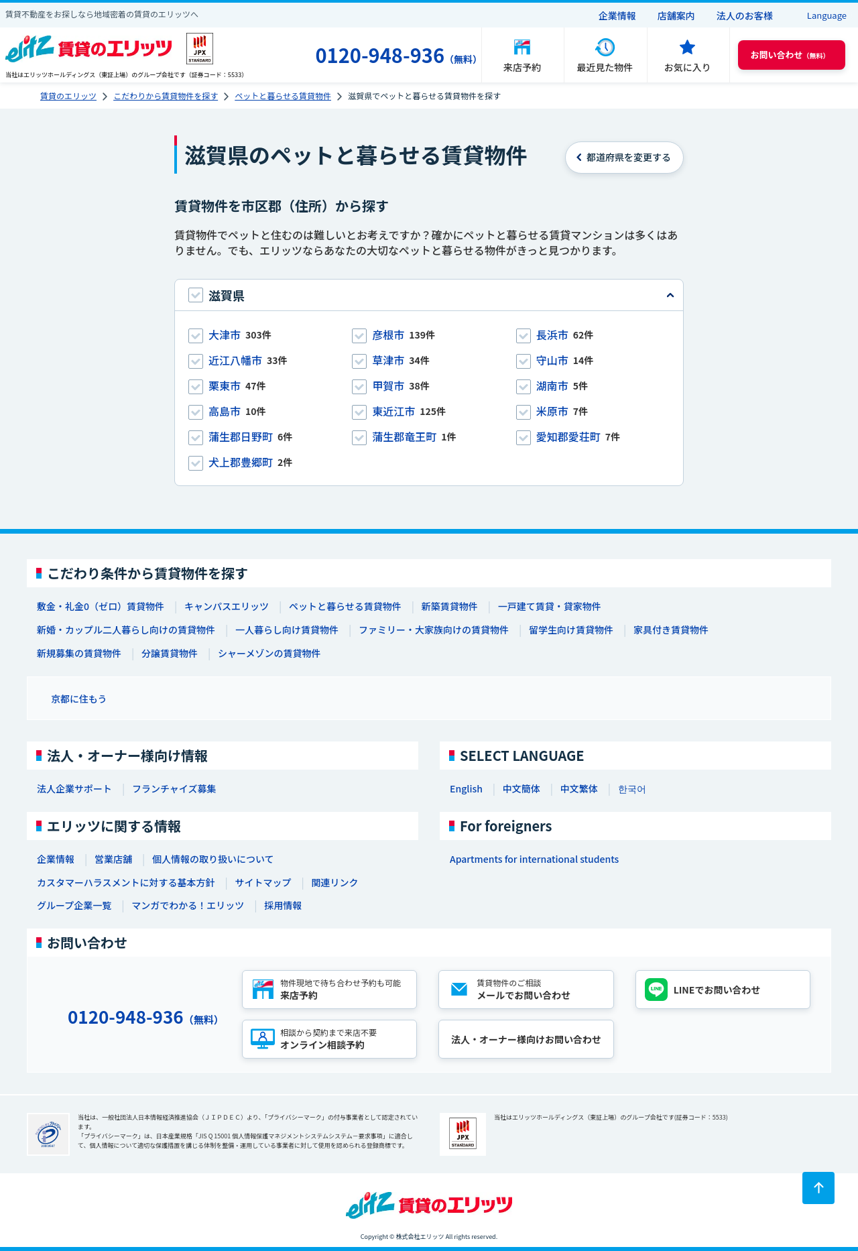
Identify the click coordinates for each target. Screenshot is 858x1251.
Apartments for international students (534, 859)
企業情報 (617, 15)
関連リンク (334, 882)
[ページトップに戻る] (818, 1188)
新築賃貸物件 (450, 606)
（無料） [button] (790, 54)
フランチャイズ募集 (174, 788)
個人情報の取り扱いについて (213, 859)
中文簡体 (521, 788)
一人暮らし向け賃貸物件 (287, 629)
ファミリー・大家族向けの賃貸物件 (434, 629)
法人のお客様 (745, 15)
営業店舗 (113, 859)
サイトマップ (263, 882)
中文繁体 (579, 788)
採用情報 (283, 905)
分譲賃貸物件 (169, 653)
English (466, 788)
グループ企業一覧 (74, 905)
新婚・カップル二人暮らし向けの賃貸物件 (126, 629)
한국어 (632, 788)
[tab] (429, 295)
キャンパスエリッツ (226, 606)
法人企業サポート (74, 788)
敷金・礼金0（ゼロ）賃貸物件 (100, 606)
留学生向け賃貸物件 (571, 629)
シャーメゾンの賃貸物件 (269, 653)
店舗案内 (676, 15)
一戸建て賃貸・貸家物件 (549, 606)
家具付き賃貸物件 (671, 629)
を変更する (629, 157)
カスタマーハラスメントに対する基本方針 (125, 882)
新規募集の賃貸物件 (79, 653)
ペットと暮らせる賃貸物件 (345, 606)
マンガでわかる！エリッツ (187, 905)
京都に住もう (79, 698)
